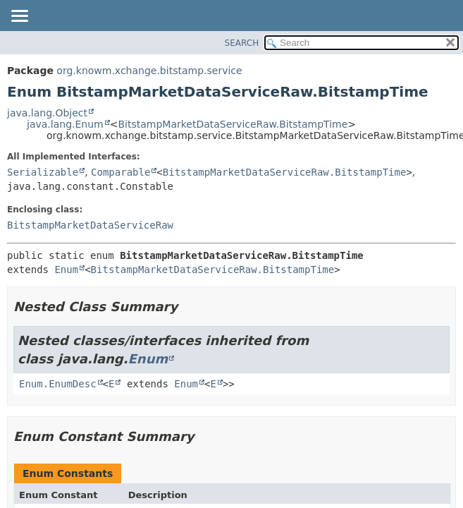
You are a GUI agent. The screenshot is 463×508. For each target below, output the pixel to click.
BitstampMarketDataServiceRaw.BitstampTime (232, 124)
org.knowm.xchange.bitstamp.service (149, 70)
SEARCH (242, 43)
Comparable (120, 172)
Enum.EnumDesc (58, 383)
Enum (66, 269)
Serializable (42, 172)
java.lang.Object (47, 113)
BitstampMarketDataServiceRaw (90, 225)
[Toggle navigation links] (19, 17)
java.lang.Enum (65, 124)
